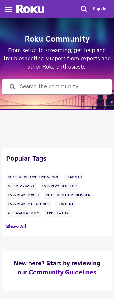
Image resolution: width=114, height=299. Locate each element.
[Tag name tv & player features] (28, 204)
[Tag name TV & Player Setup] (59, 186)
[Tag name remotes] (74, 177)
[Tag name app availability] (23, 213)
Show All (16, 226)
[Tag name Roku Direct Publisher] (68, 195)
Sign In (99, 9)
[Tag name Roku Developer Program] (33, 177)
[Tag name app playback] (21, 186)
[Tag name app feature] (58, 213)
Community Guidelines (62, 273)
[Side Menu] (8, 9)
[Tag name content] (65, 204)
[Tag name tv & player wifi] (23, 195)
